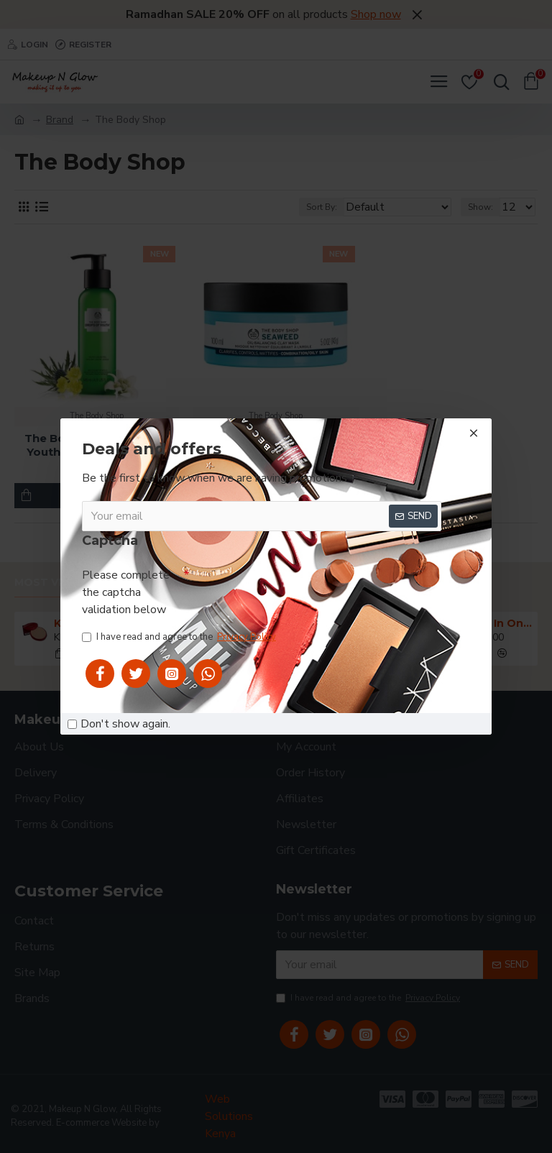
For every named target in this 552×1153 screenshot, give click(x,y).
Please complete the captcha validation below (126, 592)
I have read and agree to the (180, 637)
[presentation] (299, 589)
